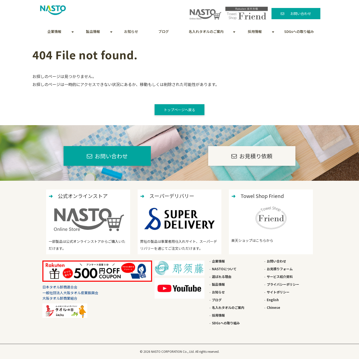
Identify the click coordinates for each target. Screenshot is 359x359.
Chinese (273, 307)
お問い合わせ (300, 13)
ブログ (163, 31)
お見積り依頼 (255, 156)
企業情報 (54, 31)
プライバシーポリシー (283, 284)
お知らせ (131, 31)
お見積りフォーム (280, 269)
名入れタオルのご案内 (206, 31)
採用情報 (255, 31)
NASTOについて (224, 269)
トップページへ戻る (179, 109)
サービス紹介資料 (280, 276)
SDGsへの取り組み (299, 31)
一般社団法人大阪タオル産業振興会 (70, 292)
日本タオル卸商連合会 (59, 286)
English (273, 299)
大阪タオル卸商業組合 (59, 298)
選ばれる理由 (221, 276)
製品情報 (93, 31)
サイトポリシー (278, 292)
